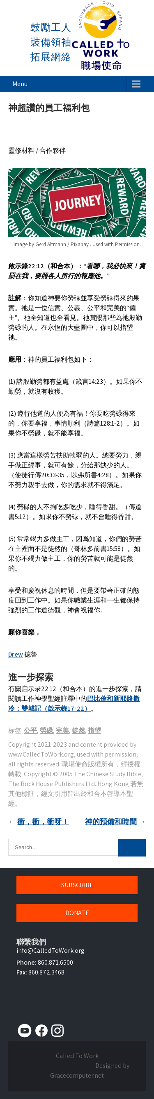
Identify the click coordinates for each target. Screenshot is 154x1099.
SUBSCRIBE (77, 885)
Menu (20, 83)
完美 (62, 730)
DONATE (77, 913)
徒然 (78, 730)
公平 (30, 730)
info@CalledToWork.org (50, 950)
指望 (94, 730)
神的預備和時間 (111, 821)
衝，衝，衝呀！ (43, 821)
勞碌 (46, 730)
